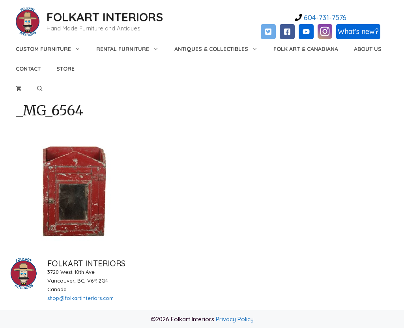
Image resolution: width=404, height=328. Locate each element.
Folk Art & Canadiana (305, 49)
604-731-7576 (324, 17)
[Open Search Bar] (39, 88)
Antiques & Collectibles (220, 49)
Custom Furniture (52, 49)
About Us (368, 49)
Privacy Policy (235, 319)
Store (65, 68)
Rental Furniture (131, 49)
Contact (28, 68)
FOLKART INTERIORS (105, 17)
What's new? (358, 31)
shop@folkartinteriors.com (80, 298)
